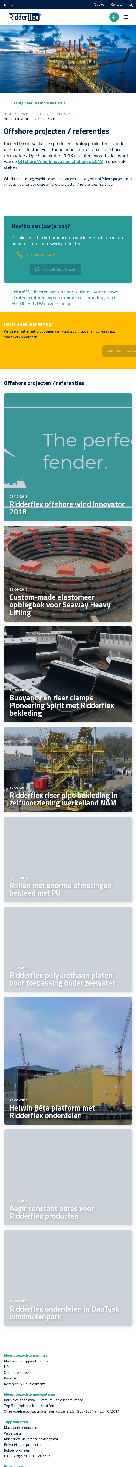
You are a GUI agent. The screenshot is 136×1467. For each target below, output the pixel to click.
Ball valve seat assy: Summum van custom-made (43, 1400)
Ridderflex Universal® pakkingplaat (31, 1439)
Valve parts (13, 1433)
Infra (7, 1367)
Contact (116, 4)
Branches (26, 113)
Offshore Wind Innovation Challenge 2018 (60, 161)
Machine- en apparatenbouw (26, 1361)
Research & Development (24, 1384)
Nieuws (99, 4)
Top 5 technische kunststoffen (29, 1405)
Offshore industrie (56, 113)
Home (8, 113)
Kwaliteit (11, 1378)
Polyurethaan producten (23, 1444)
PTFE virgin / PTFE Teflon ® (27, 1456)
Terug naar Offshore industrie (34, 103)
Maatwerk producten (20, 1427)
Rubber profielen (17, 1450)
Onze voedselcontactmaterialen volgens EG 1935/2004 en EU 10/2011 (62, 1411)
